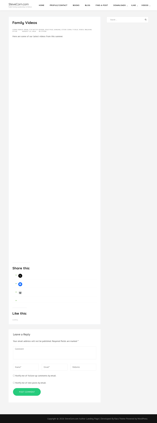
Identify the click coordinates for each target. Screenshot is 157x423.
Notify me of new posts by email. (30, 382)
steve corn (66, 29)
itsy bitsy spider (36, 29)
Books (76, 5)
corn (14, 29)
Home (41, 5)
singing (57, 29)
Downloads (119, 5)
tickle (75, 29)
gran (26, 29)
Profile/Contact (58, 5)
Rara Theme (120, 418)
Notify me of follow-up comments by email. (35, 375)
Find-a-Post (102, 5)
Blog (87, 5)
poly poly (49, 29)
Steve (43, 31)
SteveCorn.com (19, 4)
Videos (144, 5)
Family (20, 29)
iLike (133, 5)
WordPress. (142, 418)
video (81, 29)
